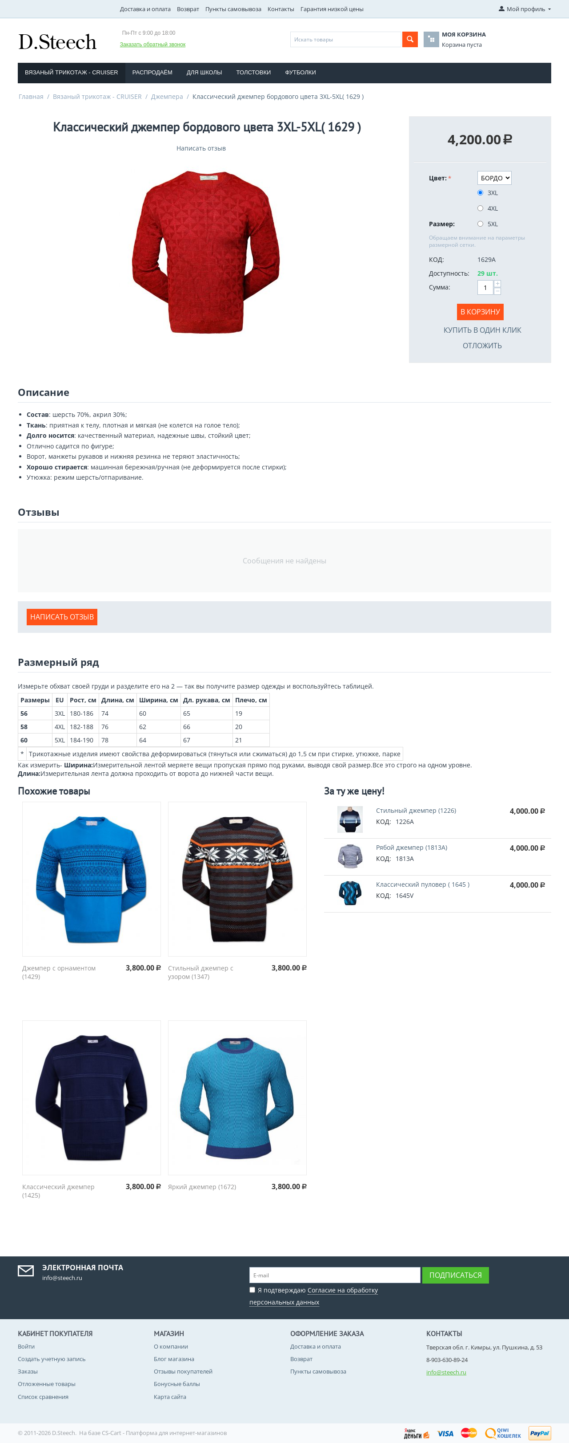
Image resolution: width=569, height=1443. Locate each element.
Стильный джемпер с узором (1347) (200, 972)
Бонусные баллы (177, 1384)
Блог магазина (174, 1359)
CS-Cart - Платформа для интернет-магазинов (164, 1433)
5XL (488, 224)
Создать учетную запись (52, 1359)
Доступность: (449, 273)
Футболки (300, 72)
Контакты (281, 9)
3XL (488, 192)
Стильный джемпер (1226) (416, 810)
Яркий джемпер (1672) (202, 1186)
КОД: (436, 259)
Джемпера (167, 96)
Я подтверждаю (313, 1295)
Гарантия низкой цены (332, 9)
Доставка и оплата (145, 9)
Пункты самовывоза (233, 9)
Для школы (204, 72)
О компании (171, 1346)
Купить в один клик (482, 330)
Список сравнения (43, 1397)
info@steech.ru (446, 1372)
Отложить (482, 346)
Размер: (442, 224)
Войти (26, 1346)
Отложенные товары (47, 1384)
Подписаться (455, 1275)
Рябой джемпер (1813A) (411, 847)
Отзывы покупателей (183, 1371)
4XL (488, 208)
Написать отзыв (201, 148)
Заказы (28, 1371)
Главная (31, 96)
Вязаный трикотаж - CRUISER (71, 72)
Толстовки (253, 72)
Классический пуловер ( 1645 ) (422, 884)
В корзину (480, 312)
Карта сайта (170, 1397)
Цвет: (438, 178)
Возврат (188, 9)
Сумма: (439, 287)
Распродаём (152, 72)
